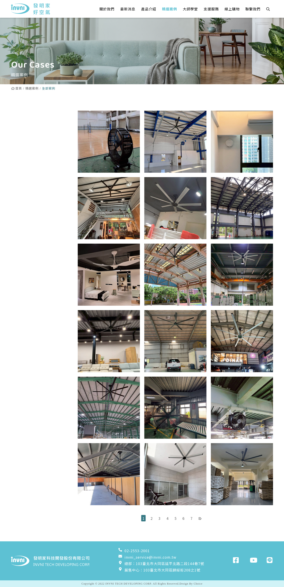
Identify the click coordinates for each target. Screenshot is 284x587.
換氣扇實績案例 (27, 161)
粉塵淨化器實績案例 (30, 195)
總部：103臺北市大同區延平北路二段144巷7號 (161, 563)
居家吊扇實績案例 (29, 127)
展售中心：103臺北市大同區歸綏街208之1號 (159, 570)
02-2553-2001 (134, 550)
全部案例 (21, 115)
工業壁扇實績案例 (29, 183)
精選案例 (32, 88)
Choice (198, 583)
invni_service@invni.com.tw (147, 557)
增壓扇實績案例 (27, 206)
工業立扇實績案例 (29, 172)
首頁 (16, 88)
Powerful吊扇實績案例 (34, 138)
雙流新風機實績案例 (30, 149)
